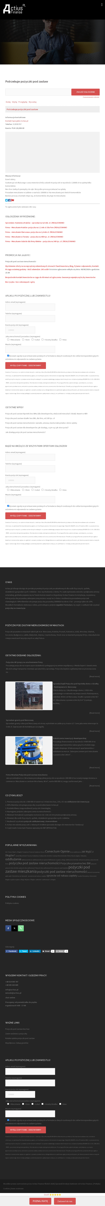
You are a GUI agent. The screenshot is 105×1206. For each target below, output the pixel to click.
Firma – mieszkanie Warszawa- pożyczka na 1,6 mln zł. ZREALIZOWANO (34, 232)
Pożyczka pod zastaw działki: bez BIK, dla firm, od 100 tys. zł (30, 418)
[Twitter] (14, 928)
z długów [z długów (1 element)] (53, 879)
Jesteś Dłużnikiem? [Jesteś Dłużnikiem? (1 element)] (21, 856)
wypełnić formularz (64, 605)
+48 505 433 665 (11, 985)
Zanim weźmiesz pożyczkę (16, 1033)
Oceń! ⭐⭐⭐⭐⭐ (52, 1194)
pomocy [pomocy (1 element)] (87, 860)
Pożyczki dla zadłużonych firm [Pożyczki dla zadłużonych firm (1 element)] (44, 868)
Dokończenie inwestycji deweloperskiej (69, 738)
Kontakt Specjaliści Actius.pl (16, 121)
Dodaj (8, 102)
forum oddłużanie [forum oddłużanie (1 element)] (75, 852)
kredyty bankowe (70, 1184)
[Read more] (95, 676)
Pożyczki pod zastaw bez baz (17, 1029)
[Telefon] (21, 928)
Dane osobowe (17, 1188)
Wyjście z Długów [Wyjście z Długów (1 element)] (30, 879)
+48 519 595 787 (11, 981)
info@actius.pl (11, 989)
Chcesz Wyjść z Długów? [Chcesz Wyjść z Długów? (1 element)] (15, 852)
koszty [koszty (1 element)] (30, 856)
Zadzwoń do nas (64, 1201)
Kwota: (8, 128)
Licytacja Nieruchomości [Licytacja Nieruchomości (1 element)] (59, 856)
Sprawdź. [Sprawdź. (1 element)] (24, 876)
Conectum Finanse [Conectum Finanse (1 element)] (28, 852)
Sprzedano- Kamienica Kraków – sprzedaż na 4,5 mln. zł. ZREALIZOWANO (34, 223)
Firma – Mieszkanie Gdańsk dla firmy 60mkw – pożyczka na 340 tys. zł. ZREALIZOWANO (40, 241)
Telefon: (8, 124)
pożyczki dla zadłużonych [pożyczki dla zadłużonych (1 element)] (27, 868)
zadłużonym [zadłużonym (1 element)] (46, 879)
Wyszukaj (32, 102)
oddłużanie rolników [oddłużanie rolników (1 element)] (72, 860)
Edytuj (14, 102)
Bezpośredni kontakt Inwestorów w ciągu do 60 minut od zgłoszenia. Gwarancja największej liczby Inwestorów (50, 277)
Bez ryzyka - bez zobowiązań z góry (20, 282)
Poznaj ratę (40, 1201)
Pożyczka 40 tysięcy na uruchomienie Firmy (24, 662)
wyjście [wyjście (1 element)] (12, 879)
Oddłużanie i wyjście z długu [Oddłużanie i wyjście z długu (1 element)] (56, 860)
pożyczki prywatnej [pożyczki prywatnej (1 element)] (94, 872)
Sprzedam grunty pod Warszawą (19, 720)
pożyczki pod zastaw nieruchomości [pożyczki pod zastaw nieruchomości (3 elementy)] (62, 871)
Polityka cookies (12, 903)
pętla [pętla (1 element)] (6, 876)
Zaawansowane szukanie (91, 97)
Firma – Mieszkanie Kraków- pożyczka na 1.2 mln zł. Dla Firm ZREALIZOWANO (36, 227)
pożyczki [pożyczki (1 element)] (94, 864)
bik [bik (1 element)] (6, 852)
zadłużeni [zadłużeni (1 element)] (38, 879)
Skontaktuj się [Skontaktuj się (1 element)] (16, 876)
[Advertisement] (52, 152)
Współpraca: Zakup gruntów (16, 1043)
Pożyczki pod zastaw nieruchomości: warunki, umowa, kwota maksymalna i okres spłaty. (41, 423)
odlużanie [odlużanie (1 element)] (82, 860)
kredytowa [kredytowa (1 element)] (35, 856)
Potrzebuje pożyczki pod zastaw (22, 109)
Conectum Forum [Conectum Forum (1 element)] (39, 852)
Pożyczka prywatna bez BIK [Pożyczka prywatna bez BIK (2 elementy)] (75, 863)
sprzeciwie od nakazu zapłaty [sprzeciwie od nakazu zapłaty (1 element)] (37, 876)
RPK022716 (51, 828)
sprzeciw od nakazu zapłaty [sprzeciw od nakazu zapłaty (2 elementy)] (62, 875)
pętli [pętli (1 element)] (10, 876)
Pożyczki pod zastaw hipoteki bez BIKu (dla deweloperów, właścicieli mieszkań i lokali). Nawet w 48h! (46, 413)
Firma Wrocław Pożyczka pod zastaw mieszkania (26, 775)
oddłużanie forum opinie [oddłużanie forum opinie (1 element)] (40, 860)
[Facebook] (8, 928)
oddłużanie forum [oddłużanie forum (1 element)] (27, 860)
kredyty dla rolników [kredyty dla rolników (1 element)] (45, 856)
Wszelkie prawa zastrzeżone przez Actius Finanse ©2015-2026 (28, 1184)
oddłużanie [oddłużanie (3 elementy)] (13, 859)
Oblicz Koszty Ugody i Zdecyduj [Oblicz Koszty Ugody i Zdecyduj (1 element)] (76, 856)
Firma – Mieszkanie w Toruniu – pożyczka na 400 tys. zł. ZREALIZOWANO (34, 236)
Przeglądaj (22, 102)
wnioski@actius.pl (13, 993)
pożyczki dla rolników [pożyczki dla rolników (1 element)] (12, 868)
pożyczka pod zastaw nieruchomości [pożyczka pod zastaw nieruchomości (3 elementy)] (34, 863)
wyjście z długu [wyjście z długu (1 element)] (19, 879)
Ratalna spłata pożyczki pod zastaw (20, 1038)
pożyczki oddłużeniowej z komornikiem (40, 821)
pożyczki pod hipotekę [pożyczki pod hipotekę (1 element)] (61, 868)
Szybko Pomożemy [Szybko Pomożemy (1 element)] (83, 876)
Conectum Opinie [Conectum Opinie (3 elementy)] (57, 851)
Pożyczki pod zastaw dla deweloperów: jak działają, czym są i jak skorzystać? (37, 427)
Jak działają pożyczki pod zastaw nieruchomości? (25, 432)
